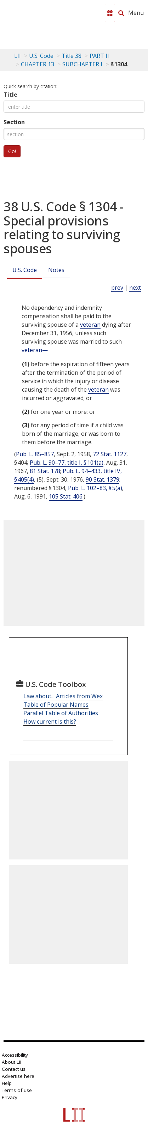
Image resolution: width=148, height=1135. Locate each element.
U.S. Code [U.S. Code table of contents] (41, 56)
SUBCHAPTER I (82, 64)
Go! (12, 151)
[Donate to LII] (110, 13)
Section (14, 122)
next (135, 287)
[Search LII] (121, 13)
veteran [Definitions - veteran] (90, 324)
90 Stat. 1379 (102, 479)
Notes (56, 270)
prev (117, 287)
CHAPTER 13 (37, 64)
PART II (99, 56)
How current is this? (49, 721)
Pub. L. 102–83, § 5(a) (95, 488)
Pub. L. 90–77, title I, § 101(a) (66, 462)
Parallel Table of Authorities (60, 713)
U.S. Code (24, 270)
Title (10, 94)
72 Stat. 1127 (109, 454)
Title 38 (71, 56)
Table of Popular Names (56, 704)
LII (17, 56)
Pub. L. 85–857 (35, 454)
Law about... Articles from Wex (63, 696)
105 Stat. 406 (65, 496)
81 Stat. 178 (45, 471)
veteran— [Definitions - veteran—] (35, 350)
